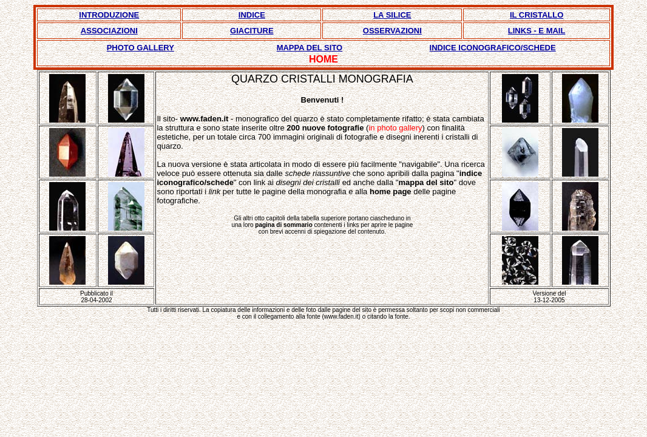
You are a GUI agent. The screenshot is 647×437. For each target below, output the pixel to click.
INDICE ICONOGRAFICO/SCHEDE (493, 47)
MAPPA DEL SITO (310, 47)
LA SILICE (392, 14)
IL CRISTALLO (536, 14)
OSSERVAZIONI (392, 30)
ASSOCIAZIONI (109, 30)
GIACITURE (252, 30)
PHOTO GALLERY (140, 47)
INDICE (252, 14)
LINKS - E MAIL (537, 30)
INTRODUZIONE (109, 14)
